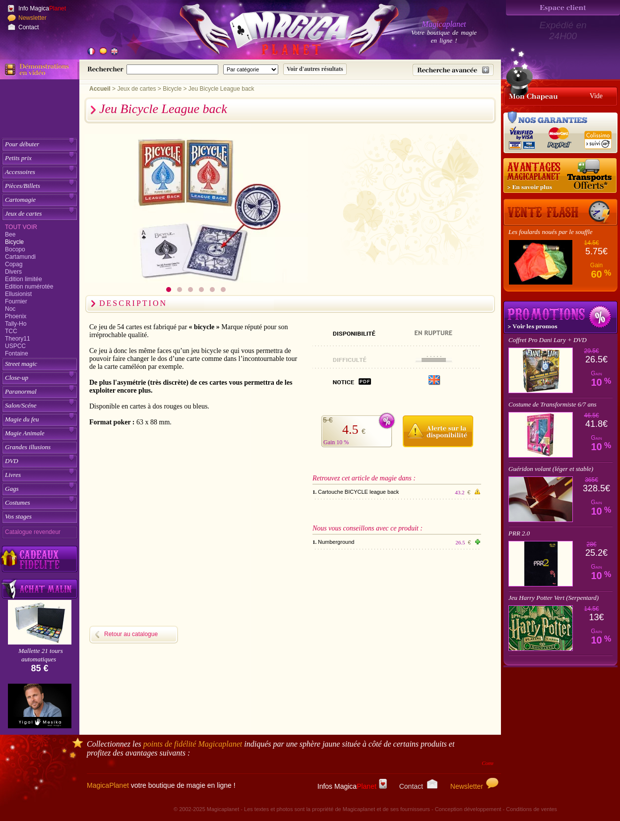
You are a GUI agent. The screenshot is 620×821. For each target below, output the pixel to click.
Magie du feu (22, 419)
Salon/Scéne (21, 405)
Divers (13, 271)
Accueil (100, 88)
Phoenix (15, 316)
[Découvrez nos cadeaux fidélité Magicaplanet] (39, 559)
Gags (11, 488)
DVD (11, 461)
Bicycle (14, 241)
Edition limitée (23, 279)
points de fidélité (193, 744)
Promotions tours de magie (560, 317)
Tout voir (21, 227)
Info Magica (42, 8)
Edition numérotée (29, 286)
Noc (10, 308)
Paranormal (21, 391)
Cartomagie (20, 199)
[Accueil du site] (278, 31)
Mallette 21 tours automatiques (40, 655)
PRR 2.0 (519, 533)
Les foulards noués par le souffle (550, 231)
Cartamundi (20, 256)
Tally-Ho (15, 323)
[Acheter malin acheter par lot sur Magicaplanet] (39, 589)
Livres (13, 474)
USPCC (15, 346)
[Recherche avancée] (453, 70)
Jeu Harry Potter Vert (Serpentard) (553, 597)
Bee (10, 234)
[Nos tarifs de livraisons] (560, 176)
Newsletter (32, 17)
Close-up (16, 377)
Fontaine (16, 353)
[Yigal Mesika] (39, 706)
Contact (28, 27)
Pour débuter (22, 144)
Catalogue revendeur (33, 531)
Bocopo (15, 249)
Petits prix (18, 158)
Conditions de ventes (531, 809)
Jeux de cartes (23, 213)
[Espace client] (563, 7)
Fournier (16, 301)
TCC (11, 331)
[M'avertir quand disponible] (438, 430)
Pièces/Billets (22, 185)
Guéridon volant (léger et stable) (550, 468)
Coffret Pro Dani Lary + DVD (547, 340)
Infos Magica (352, 786)
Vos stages (18, 516)
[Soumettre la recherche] (315, 69)
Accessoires (20, 172)
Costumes (17, 502)
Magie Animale (25, 433)
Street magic (21, 363)
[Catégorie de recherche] (250, 69)
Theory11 (17, 338)
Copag (13, 264)
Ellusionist (18, 294)
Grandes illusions (28, 447)
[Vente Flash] (560, 212)
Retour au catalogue (131, 634)
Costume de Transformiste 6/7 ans (552, 404)
